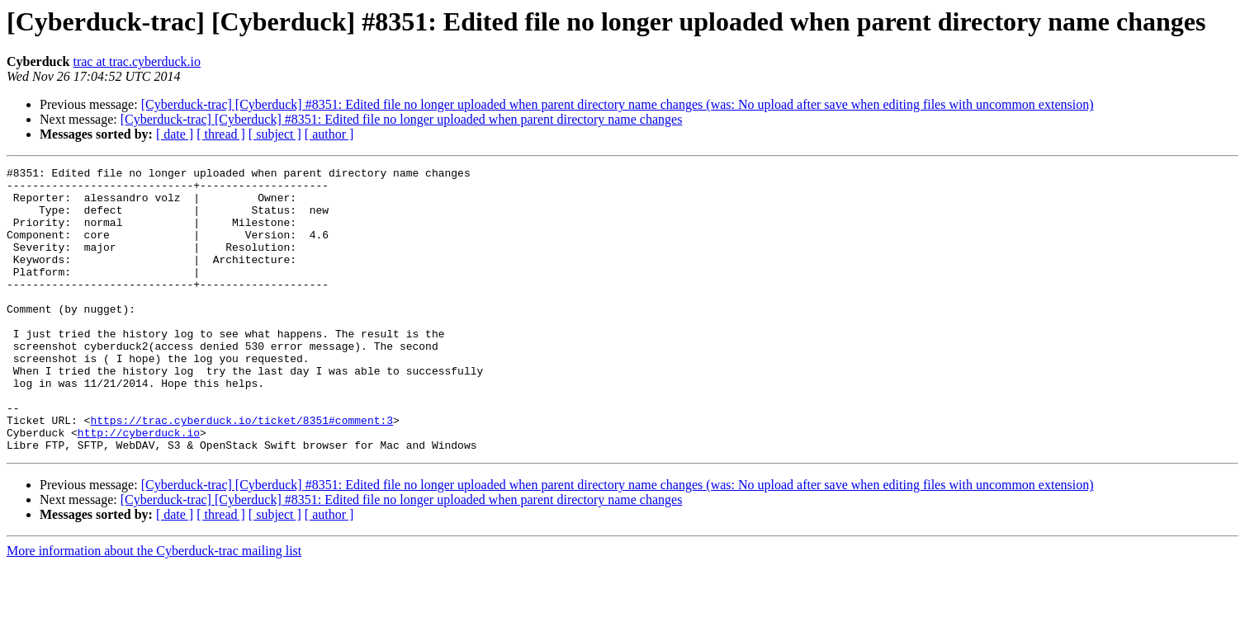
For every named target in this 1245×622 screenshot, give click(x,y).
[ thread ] (220, 134)
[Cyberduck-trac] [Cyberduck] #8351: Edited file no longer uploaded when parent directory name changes (402, 119)
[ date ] (174, 134)
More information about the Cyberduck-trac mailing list (154, 608)
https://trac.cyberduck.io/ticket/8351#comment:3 (241, 471)
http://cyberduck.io (139, 486)
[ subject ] (275, 134)
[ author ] (329, 134)
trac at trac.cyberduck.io (137, 61)
